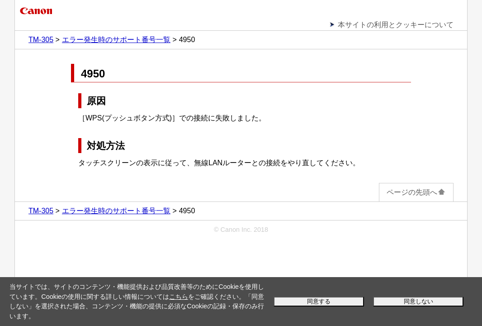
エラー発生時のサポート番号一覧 (116, 39)
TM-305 (40, 39)
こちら (178, 296)
